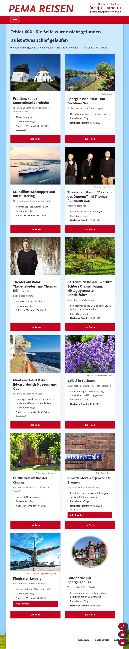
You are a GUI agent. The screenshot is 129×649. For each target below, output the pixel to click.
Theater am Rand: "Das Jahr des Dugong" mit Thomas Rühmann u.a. (89, 196)
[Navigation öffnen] (14, 19)
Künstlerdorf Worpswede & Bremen (88, 480)
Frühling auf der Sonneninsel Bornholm (31, 100)
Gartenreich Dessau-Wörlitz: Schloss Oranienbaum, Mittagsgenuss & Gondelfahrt (89, 288)
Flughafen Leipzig (27, 578)
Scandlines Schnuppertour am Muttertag (34, 193)
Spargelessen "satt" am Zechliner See (86, 100)
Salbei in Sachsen (81, 380)
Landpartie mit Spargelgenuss (79, 580)
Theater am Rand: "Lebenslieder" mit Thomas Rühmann (35, 286)
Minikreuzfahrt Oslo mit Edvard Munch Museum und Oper (35, 384)
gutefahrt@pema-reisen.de (105, 11)
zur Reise (35, 138)
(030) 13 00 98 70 (105, 8)
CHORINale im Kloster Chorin (30, 480)
